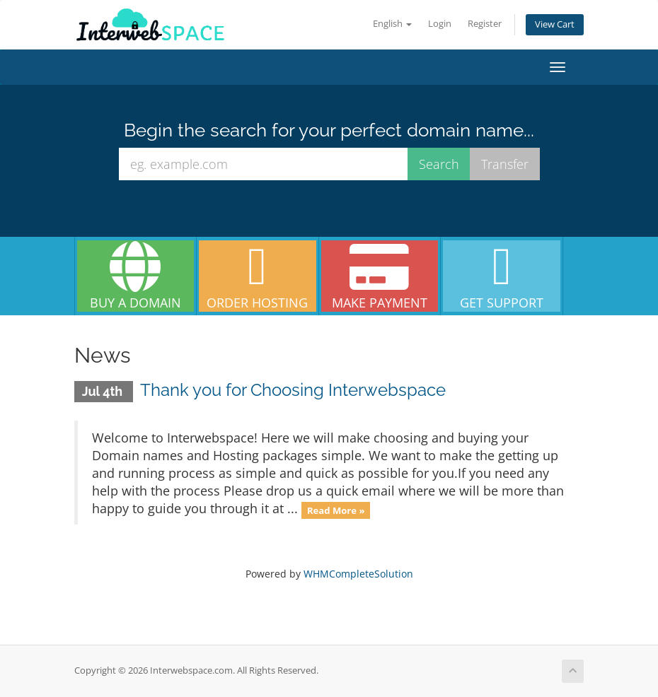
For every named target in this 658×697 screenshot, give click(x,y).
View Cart (555, 24)
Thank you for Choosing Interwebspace (293, 390)
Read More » (336, 509)
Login (439, 24)
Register (485, 24)
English (392, 24)
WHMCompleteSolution (358, 573)
